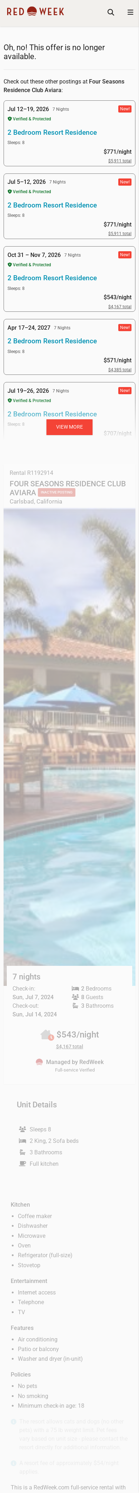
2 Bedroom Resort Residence (52, 132)
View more (69, 427)
